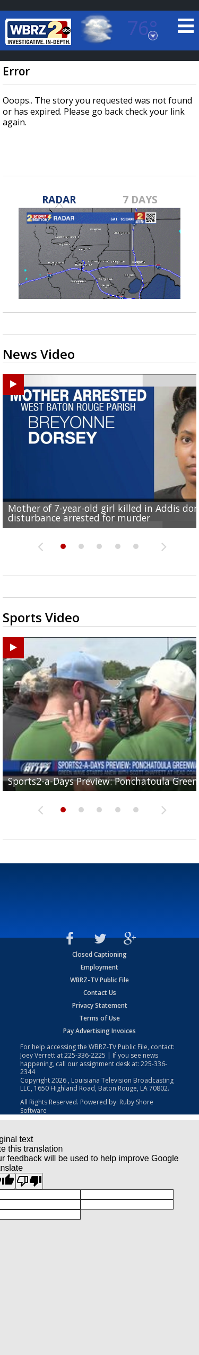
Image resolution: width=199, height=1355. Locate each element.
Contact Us (99, 992)
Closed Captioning (99, 954)
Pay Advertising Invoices (99, 1030)
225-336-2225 (85, 1055)
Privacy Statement (99, 1005)
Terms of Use (99, 1018)
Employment (99, 967)
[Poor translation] (29, 1181)
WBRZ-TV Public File (99, 979)
